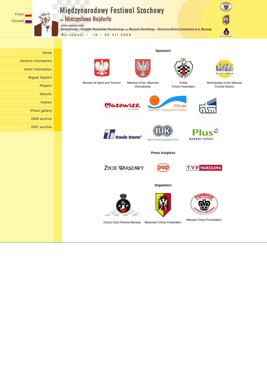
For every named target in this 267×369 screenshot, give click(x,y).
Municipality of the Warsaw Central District (224, 82)
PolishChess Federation (183, 82)
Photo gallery (41, 111)
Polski (23, 14)
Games (46, 102)
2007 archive (41, 127)
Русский (22, 21)
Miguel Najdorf (40, 77)
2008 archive (41, 119)
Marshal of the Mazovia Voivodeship (142, 82)
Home (47, 53)
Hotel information (38, 69)
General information (36, 61)
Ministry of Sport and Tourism (102, 80)
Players (46, 86)
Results (46, 94)
